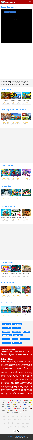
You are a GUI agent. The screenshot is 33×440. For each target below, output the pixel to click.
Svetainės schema (20, 436)
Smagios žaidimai (6, 324)
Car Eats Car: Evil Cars (16, 100)
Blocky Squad (26, 217)
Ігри (8, 406)
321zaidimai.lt (10, 2)
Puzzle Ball (5, 100)
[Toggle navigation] (30, 2)
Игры (19, 400)
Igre (10, 408)
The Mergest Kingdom (6, 217)
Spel (14, 404)
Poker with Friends (26, 197)
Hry (4, 408)
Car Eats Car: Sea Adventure (17, 120)
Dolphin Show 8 (26, 176)
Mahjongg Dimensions (6, 197)
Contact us (10, 436)
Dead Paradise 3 (26, 273)
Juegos (6, 426)
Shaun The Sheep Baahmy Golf (18, 314)
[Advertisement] (16, 32)
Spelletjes (18, 402)
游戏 (18, 427)
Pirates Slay (26, 120)
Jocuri (15, 406)
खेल (14, 427)
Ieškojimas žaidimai (7, 335)
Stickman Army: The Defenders (18, 217)
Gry (28, 406)
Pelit (26, 404)
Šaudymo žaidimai (7, 283)
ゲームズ (23, 427)
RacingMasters (6, 273)
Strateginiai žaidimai (8, 206)
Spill (8, 404)
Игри (27, 426)
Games (5, 400)
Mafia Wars (5, 293)
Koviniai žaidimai (6, 331)
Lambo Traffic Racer (6, 120)
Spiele (10, 402)
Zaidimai (10, 410)
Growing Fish (16, 176)
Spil (20, 404)
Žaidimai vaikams (7, 166)
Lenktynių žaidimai (7, 262)
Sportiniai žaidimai (7, 303)
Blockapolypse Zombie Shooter (18, 293)
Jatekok (22, 406)
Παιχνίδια (15, 412)
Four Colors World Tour (6, 176)
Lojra (25, 410)
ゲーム (22, 412)
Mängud (25, 408)
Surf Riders (5, 314)
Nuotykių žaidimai (6, 327)
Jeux (25, 402)
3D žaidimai (15, 339)
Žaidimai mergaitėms (24, 339)
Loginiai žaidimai (6, 339)
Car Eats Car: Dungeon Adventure (19, 273)
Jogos (26, 400)
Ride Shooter (26, 100)
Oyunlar (18, 410)
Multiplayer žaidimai (17, 342)
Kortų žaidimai (6, 186)
